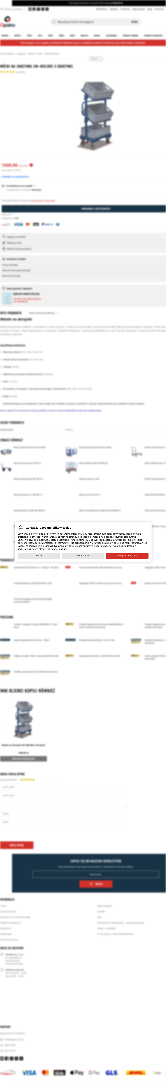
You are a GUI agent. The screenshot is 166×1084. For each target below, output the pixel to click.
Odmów (39, 555)
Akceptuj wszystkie (127, 555)
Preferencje (83, 555)
